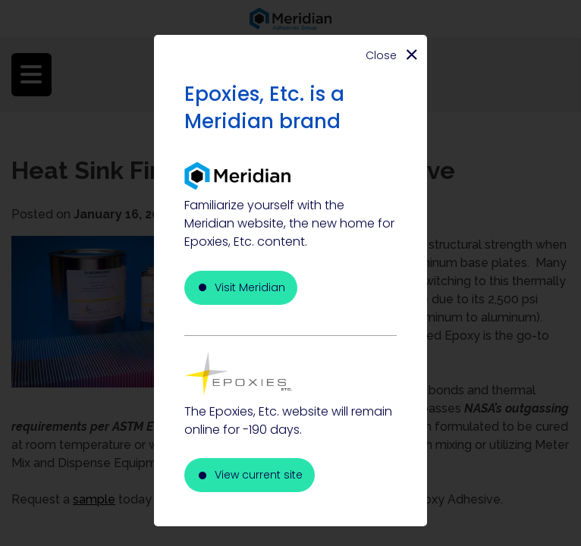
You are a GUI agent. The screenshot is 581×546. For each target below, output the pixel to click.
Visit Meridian (250, 287)
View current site (259, 474)
